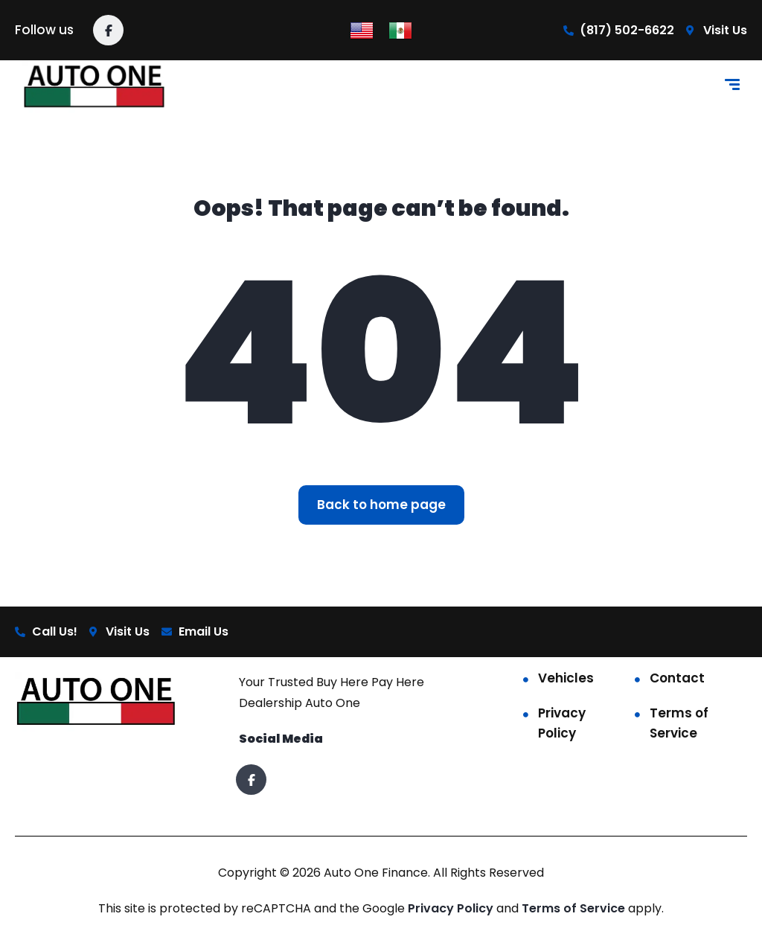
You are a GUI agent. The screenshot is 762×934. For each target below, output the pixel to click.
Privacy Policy (562, 723)
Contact (677, 678)
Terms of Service (679, 723)
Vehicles (566, 678)
